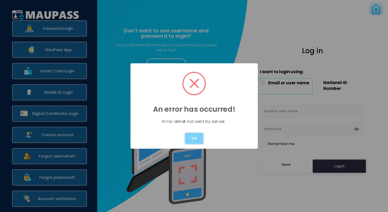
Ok (194, 138)
